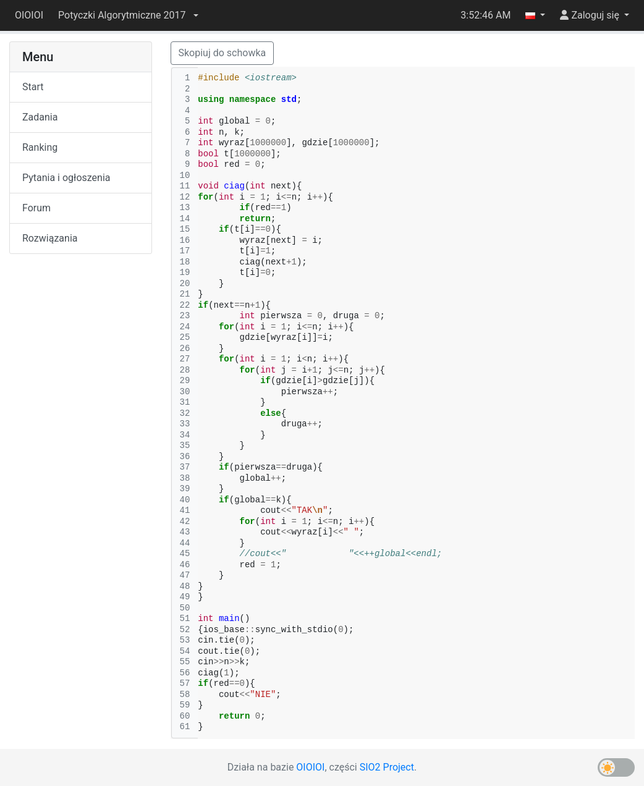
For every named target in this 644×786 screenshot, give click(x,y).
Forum (36, 208)
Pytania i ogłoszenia (66, 178)
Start (32, 87)
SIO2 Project (387, 767)
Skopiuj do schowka (222, 53)
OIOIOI (29, 15)
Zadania (39, 117)
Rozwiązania (49, 238)
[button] (128, 15)
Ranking (39, 147)
